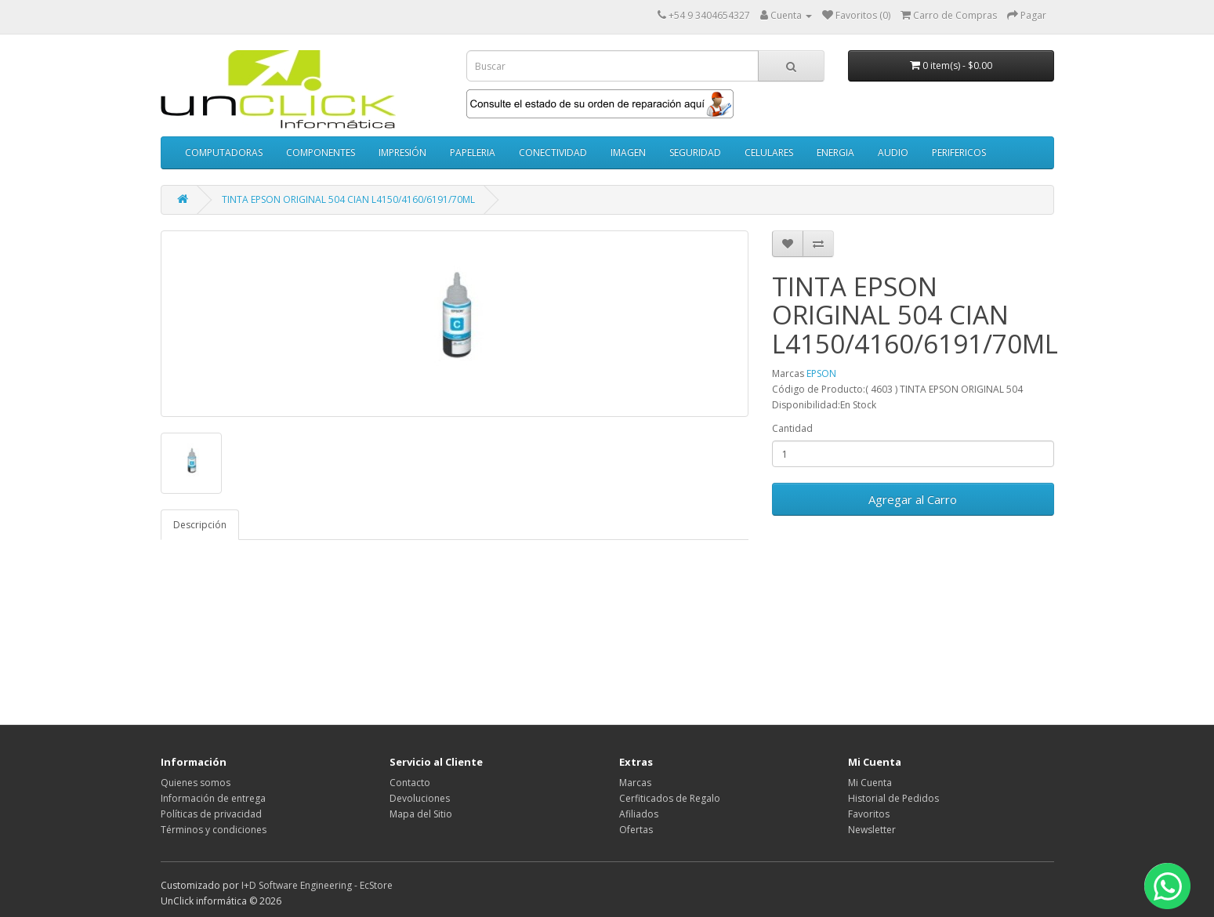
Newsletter (872, 829)
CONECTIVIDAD (553, 152)
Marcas (635, 782)
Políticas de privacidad (211, 814)
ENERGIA (835, 152)
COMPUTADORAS (224, 152)
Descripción (199, 524)
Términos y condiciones (213, 829)
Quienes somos (195, 782)
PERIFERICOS (959, 152)
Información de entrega (213, 798)
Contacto (410, 782)
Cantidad (792, 428)
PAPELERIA (472, 152)
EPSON (821, 373)
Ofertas (636, 829)
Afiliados (638, 814)
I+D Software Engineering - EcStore (317, 885)
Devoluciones (420, 798)
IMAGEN (628, 152)
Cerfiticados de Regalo (669, 798)
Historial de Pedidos (893, 798)
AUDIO (893, 152)
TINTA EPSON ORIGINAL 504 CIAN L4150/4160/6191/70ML (348, 199)
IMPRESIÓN (402, 152)
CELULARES (769, 152)
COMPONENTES (320, 152)
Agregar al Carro (912, 499)
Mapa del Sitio (421, 814)
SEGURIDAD (695, 152)
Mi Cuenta (870, 782)
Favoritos (869, 814)
